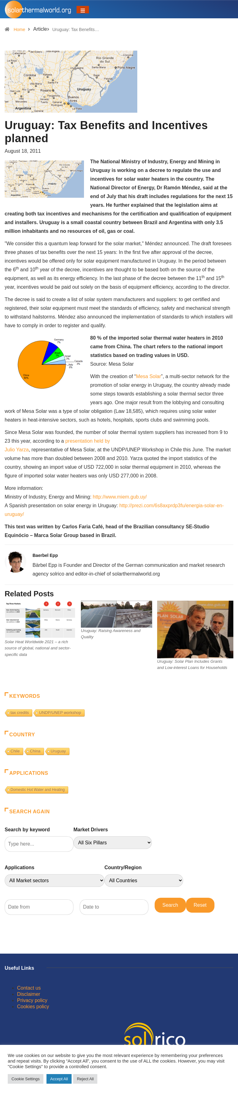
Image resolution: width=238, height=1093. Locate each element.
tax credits (20, 712)
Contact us (29, 988)
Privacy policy (32, 1000)
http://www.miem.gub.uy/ (120, 496)
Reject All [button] (85, 1079)
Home (19, 29)
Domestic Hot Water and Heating (38, 790)
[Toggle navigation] (83, 10)
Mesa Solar (148, 376)
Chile (15, 751)
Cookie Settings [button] (25, 1079)
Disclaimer (28, 994)
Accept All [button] (59, 1079)
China (35, 751)
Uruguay (58, 751)
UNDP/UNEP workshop (60, 712)
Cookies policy (33, 1006)
